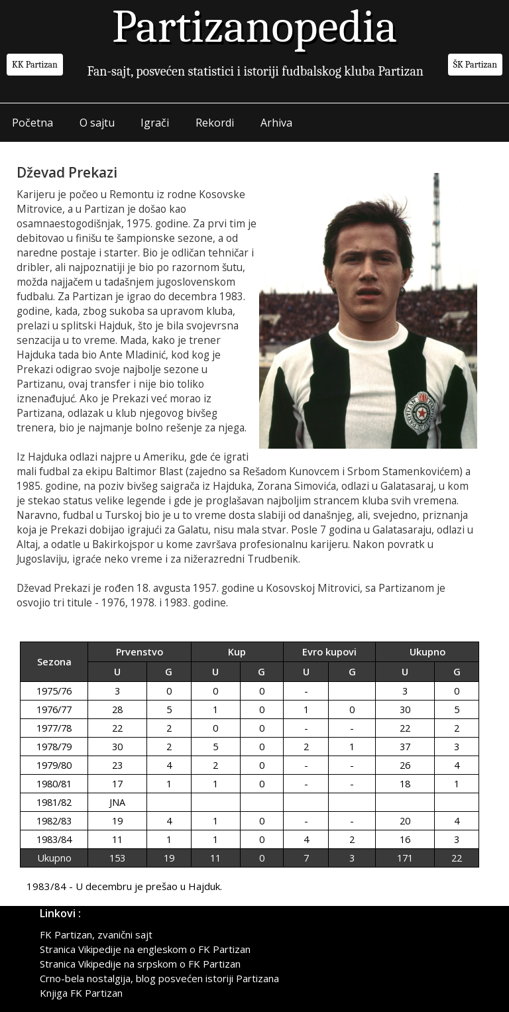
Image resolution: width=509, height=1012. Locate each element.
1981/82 (54, 802)
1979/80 (54, 765)
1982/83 (54, 821)
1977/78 (54, 728)
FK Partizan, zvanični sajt (96, 934)
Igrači (155, 122)
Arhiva (277, 122)
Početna (32, 122)
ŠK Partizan (475, 64)
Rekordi (215, 122)
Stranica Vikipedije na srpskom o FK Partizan (140, 963)
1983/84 (54, 839)
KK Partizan (35, 64)
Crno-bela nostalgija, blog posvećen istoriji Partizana (159, 978)
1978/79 (54, 746)
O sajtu (97, 122)
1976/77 (54, 709)
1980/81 (54, 783)
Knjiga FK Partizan (81, 992)
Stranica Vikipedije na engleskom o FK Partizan (145, 949)
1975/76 (54, 691)
